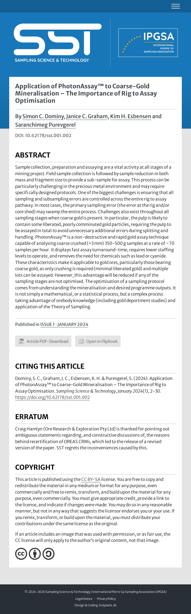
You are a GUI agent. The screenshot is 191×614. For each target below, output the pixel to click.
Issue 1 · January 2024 (64, 324)
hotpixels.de (108, 605)
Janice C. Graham (87, 116)
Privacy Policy (106, 599)
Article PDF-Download (43, 341)
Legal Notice (84, 599)
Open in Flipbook (98, 341)
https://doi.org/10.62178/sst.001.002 (52, 397)
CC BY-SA (90, 479)
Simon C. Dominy (43, 116)
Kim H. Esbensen (130, 116)
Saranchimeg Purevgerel (45, 125)
